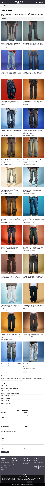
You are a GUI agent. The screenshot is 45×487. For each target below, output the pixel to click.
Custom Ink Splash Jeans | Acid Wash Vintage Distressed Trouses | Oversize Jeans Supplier (32, 191)
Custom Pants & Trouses (12, 6)
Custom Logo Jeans (5, 381)
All (5, 6)
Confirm (5, 452)
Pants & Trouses (4, 468)
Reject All (15, 481)
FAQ (13, 463)
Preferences (25, 484)
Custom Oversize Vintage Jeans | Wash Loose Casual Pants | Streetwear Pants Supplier (32, 366)
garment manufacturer (38, 379)
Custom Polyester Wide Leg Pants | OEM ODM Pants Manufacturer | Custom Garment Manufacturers (10, 45)
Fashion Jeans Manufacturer (16, 381)
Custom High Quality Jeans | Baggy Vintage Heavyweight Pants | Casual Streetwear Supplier (33, 308)
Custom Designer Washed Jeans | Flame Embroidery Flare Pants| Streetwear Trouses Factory (33, 220)
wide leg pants (29, 379)
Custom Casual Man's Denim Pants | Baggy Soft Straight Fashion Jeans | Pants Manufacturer (33, 161)
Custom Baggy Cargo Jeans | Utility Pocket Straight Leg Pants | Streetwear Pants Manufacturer (33, 103)
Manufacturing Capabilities (26, 464)
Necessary (14, 484)
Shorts (2, 470)
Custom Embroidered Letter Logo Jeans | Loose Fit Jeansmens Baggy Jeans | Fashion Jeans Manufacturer (33, 45)
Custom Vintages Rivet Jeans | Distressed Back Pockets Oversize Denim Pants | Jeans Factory (11, 132)
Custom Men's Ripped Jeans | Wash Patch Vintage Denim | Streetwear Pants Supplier (11, 365)
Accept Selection (22, 481)
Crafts (24, 466)
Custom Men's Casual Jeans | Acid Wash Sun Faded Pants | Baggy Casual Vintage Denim (10, 337)
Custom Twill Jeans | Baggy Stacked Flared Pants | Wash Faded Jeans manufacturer (33, 248)
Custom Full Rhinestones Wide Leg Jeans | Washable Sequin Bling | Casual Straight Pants (11, 308)
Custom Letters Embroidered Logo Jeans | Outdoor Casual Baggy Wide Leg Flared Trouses (33, 74)
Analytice (19, 484)
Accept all (29, 481)
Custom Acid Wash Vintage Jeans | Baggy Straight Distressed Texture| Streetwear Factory (11, 161)
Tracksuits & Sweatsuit (5, 466)
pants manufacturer (5, 379)
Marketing (30, 484)
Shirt (2, 472)
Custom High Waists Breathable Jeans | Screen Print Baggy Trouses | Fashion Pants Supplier (11, 103)
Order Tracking (15, 461)
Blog (13, 465)
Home (2, 6)
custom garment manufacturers (18, 379)
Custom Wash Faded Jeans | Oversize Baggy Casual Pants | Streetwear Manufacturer (10, 249)
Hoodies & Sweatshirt (5, 463)
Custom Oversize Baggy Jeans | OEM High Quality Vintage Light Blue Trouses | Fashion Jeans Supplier (11, 74)
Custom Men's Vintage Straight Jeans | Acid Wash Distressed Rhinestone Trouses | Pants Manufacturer (11, 191)
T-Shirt (2, 461)
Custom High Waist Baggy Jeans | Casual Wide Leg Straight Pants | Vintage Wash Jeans (33, 278)
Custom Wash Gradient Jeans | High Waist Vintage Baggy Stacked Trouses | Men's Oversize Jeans (11, 220)
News (24, 468)
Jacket (2, 465)
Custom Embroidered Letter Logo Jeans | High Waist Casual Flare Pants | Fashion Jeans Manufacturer (32, 132)
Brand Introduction (27, 461)
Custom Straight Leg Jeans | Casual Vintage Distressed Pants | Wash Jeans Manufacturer (10, 278)
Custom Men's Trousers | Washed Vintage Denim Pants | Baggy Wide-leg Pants (33, 336)
